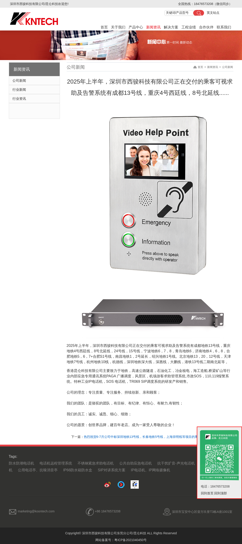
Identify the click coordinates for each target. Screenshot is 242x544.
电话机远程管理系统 (56, 463)
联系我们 (224, 27)
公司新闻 (19, 80)
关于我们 (118, 27)
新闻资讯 (153, 27)
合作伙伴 (206, 27)
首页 (104, 27)
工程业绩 (188, 27)
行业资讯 (19, 98)
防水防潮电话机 (21, 463)
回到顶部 (220, 493)
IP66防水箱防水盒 (77, 470)
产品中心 (136, 27)
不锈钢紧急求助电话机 (96, 463)
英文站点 (213, 12)
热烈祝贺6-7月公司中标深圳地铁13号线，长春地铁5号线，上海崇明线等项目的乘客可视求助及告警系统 (157, 437)
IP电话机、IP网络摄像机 (150, 470)
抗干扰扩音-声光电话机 (176, 463)
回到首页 (207, 493)
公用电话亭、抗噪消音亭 (38, 470)
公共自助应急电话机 (135, 463)
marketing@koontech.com (36, 511)
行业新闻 (19, 89)
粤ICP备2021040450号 (130, 540)
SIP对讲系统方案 (111, 470)
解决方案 (171, 27)
